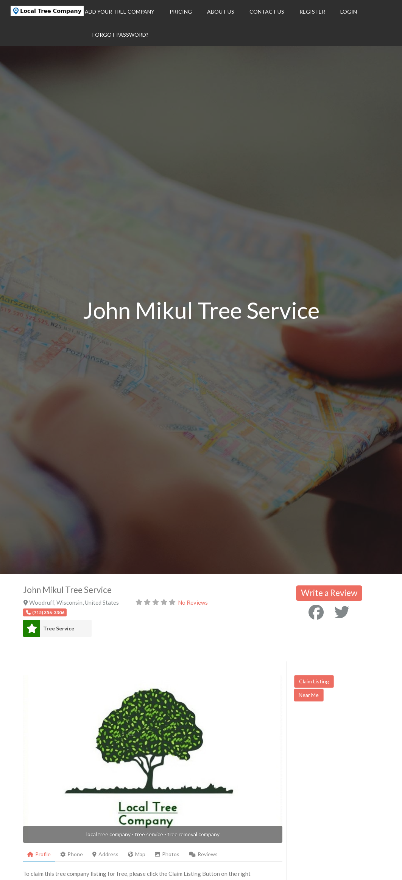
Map (136, 854)
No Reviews (193, 602)
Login (348, 11)
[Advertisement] (348, 766)
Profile (39, 854)
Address (105, 854)
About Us (220, 11)
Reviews (203, 854)
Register (312, 11)
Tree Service (58, 628)
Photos (167, 854)
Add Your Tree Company (119, 11)
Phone (71, 854)
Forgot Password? (120, 34)
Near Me (309, 695)
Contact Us (266, 11)
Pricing (181, 11)
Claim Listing (314, 681)
